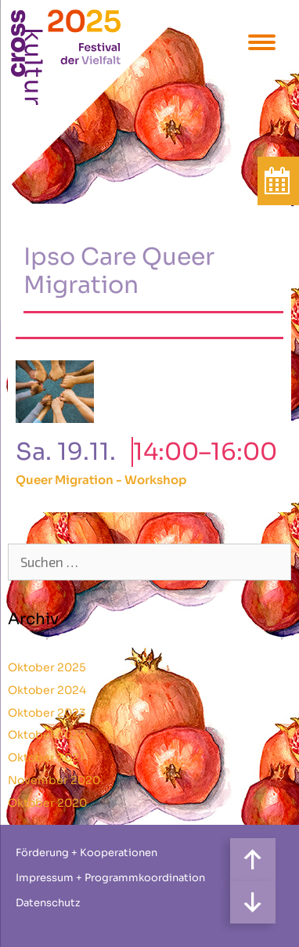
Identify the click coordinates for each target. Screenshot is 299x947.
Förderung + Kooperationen (86, 852)
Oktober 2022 (47, 735)
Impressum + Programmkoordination (110, 877)
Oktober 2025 (47, 667)
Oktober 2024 (47, 690)
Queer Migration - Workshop (101, 479)
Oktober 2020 (47, 803)
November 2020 (54, 780)
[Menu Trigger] (262, 41)
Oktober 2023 (47, 713)
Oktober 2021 (46, 757)
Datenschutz (48, 902)
